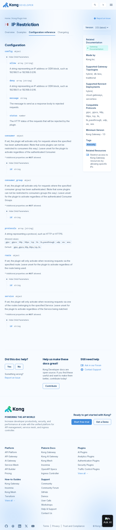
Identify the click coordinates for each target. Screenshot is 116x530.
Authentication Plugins (89, 460)
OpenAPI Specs (49, 469)
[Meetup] (12, 526)
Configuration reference (42, 32)
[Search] (95, 4)
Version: (89, 27)
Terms (46, 526)
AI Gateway (10, 460)
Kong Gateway (48, 452)
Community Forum (50, 488)
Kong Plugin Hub (19, 18)
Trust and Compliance (74, 526)
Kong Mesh (46, 460)
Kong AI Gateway (49, 456)
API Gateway (11, 456)
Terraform (10, 496)
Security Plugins (86, 465)
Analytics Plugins (86, 456)
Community (46, 483)
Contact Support (91, 369)
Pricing (8, 473)
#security (91, 144)
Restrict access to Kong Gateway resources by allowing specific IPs (99, 160)
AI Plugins (82, 452)
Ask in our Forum (91, 365)
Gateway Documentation (95, 48)
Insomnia (45, 465)
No (19, 366)
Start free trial (81, 422)
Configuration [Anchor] (15, 45)
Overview (9, 32)
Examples (21, 32)
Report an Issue (12, 377)
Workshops (47, 504)
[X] (26, 526)
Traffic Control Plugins (89, 469)
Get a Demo (102, 422)
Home (7, 18)
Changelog (63, 32)
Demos (44, 496)
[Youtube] (32, 526)
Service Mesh (12, 465)
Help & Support (48, 509)
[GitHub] (6, 526)
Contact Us (46, 513)
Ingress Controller (50, 473)
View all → (83, 473)
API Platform (11, 452)
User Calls (46, 500)
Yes (9, 366)
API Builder (10, 469)
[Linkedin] (19, 526)
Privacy (56, 526)
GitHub (44, 492)
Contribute (51, 386)
